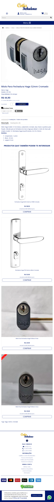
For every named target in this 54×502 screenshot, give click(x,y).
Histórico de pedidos (27, 469)
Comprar (22, 104)
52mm (10, 422)
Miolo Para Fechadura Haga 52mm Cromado (29, 28)
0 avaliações (12, 119)
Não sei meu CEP (5, 113)
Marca (7, 28)
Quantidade (4, 104)
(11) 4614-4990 (27, 448)
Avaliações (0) (15, 123)
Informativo (27, 473)
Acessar (22, 14)
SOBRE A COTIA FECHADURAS (27, 455)
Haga (12, 28)
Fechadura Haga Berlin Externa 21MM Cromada (27, 202)
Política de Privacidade (27, 459)
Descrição (5, 123)
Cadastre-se (28, 14)
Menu (27, 22)
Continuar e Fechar (36, 495)
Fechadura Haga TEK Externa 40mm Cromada (27, 270)
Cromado (15, 422)
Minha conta (27, 467)
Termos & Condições (27, 461)
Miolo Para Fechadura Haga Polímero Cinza (27, 407)
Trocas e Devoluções (27, 458)
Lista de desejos (27, 471)
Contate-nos (27, 446)
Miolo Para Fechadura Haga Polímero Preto (27, 338)
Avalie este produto (22, 119)
